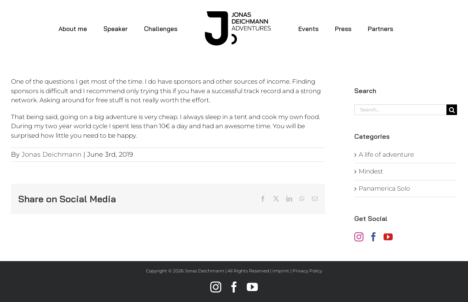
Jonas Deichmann (52, 154)
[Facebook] (373, 236)
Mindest (371, 171)
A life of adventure (386, 154)
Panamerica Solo (384, 188)
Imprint (280, 271)
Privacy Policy (307, 271)
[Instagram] (358, 236)
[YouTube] (388, 236)
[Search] (451, 109)
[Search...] (400, 109)
